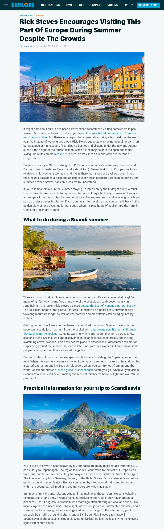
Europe (40, 15)
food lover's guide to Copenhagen (71, 370)
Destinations (50, 5)
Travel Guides (74, 5)
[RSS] (132, 5)
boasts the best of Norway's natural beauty (108, 305)
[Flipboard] (126, 5)
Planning (95, 5)
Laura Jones (29, 46)
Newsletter (148, 5)
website (59, 154)
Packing (112, 5)
